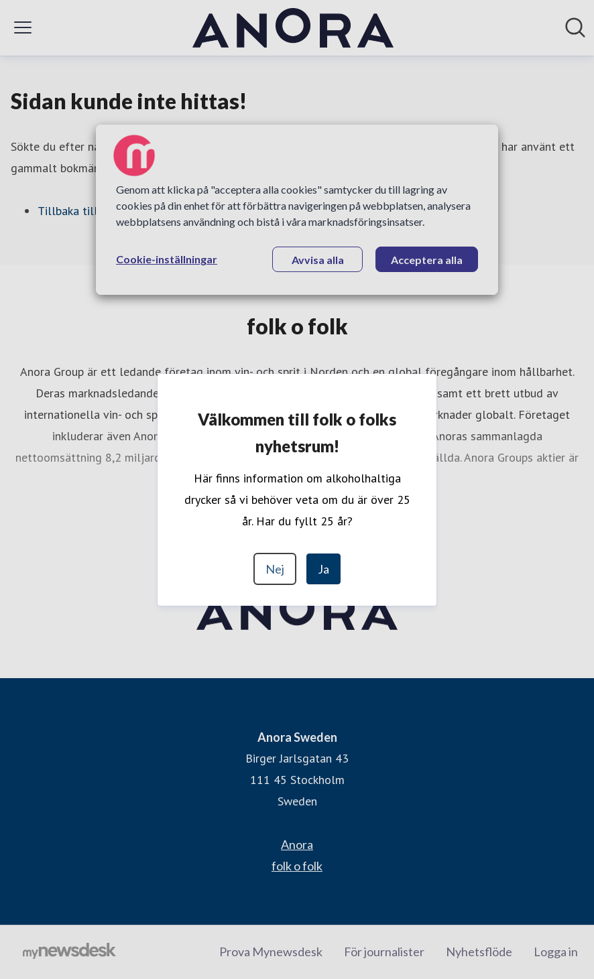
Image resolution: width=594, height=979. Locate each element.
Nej (274, 569)
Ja (323, 569)
